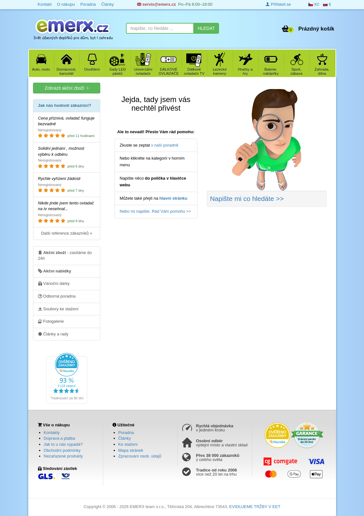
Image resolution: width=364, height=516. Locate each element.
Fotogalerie (51, 321)
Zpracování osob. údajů (140, 456)
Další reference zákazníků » (66, 233)
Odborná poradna (57, 296)
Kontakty (52, 432)
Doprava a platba (59, 438)
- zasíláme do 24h (65, 255)
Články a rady (53, 334)
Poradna (126, 432)
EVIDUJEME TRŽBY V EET (254, 506)
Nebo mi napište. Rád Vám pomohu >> (155, 211)
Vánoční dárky (54, 283)
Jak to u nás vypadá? (63, 444)
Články (124, 438)
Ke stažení (128, 444)
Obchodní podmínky (62, 450)
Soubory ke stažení (58, 309)
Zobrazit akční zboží (67, 88)
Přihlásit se (278, 4)
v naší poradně (164, 145)
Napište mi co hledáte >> (247, 198)
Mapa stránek (130, 450)
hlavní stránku (173, 198)
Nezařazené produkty (63, 456)
